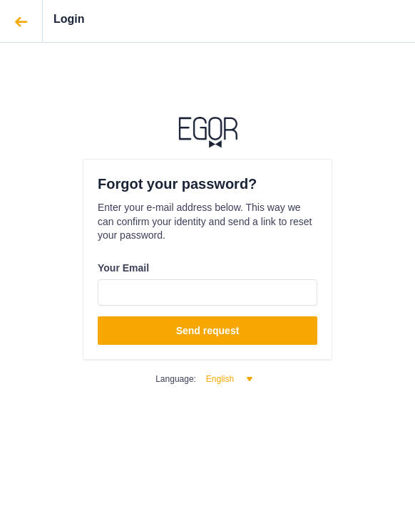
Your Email (123, 268)
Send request (208, 330)
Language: (175, 379)
